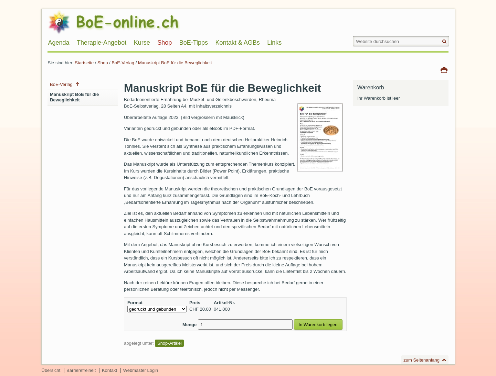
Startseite (84, 62)
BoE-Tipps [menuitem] (193, 42)
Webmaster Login (140, 370)
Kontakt (109, 370)
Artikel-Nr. (224, 302)
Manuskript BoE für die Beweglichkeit (175, 62)
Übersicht (51, 370)
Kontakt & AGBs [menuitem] (237, 42)
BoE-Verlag (123, 62)
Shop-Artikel (169, 343)
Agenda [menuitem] (58, 42)
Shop (102, 62)
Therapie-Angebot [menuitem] (101, 42)
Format (135, 302)
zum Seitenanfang (421, 360)
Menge (189, 324)
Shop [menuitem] (164, 42)
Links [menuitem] (274, 42)
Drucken (444, 69)
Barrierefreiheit (81, 370)
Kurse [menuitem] (142, 42)
